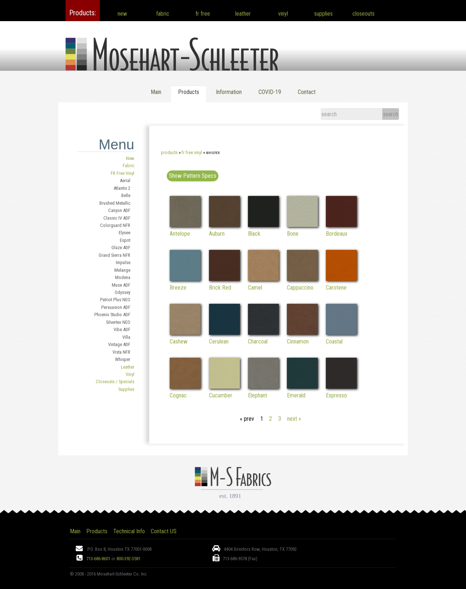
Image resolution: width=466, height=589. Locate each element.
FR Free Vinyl (122, 173)
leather (243, 13)
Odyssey (122, 292)
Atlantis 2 (122, 188)
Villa (126, 337)
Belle (125, 195)
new (122, 13)
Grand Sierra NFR (114, 255)
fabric (162, 13)
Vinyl (130, 374)
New (130, 158)
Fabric (128, 165)
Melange (122, 270)
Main (156, 92)
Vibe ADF (122, 329)
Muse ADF (121, 285)
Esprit (125, 240)
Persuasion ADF (115, 307)
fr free (203, 13)
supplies (323, 13)
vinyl (283, 13)
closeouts (363, 13)
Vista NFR (121, 352)
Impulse (123, 262)
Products (169, 152)
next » (294, 418)
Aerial (125, 180)
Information (229, 92)
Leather (127, 367)
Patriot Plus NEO (115, 299)
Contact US (164, 531)
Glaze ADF (120, 247)
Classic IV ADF (116, 218)
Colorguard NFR (115, 225)
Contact (307, 92)
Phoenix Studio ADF (112, 314)
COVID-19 (269, 92)
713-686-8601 (98, 558)
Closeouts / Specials (115, 381)
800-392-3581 (128, 558)
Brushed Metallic (114, 203)
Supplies (126, 389)
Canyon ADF (119, 210)
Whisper (122, 359)
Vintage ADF (119, 344)
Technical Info (129, 531)
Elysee (124, 232)
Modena (122, 277)
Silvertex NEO (118, 322)
